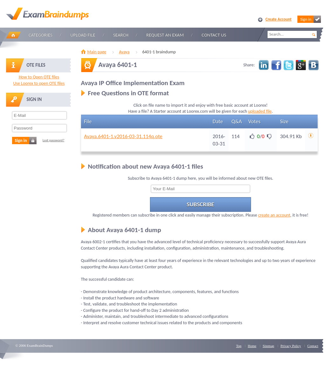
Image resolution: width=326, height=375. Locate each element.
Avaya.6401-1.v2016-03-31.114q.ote (123, 136)
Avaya (124, 52)
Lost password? (54, 140)
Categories (40, 35)
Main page (96, 52)
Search (120, 35)
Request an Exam (165, 35)
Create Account (279, 19)
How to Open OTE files (39, 77)
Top (238, 346)
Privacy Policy (291, 346)
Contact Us (214, 35)
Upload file (82, 35)
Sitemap (268, 346)
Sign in (310, 19)
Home (13, 35)
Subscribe (200, 204)
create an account (274, 215)
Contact (312, 346)
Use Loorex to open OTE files (39, 83)
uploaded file (260, 111)
